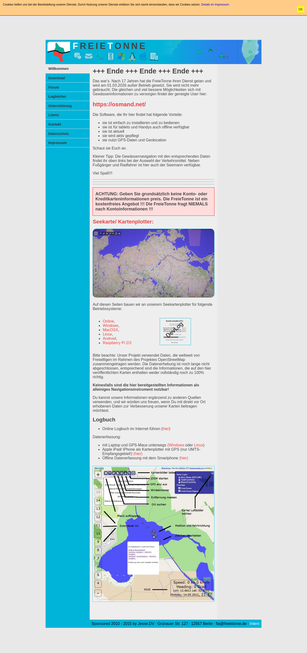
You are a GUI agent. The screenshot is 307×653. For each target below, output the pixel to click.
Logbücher (57, 96)
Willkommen (58, 69)
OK (301, 9)
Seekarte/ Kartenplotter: (123, 222)
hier (166, 429)
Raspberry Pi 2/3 (117, 343)
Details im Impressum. (215, 4)
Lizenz (53, 115)
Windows (110, 326)
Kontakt (54, 124)
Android (109, 338)
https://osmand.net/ (119, 104)
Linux (107, 334)
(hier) (137, 454)
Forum (53, 87)
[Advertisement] (153, 27)
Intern (255, 624)
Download (56, 78)
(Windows (175, 445)
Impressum (57, 143)
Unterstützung (60, 106)
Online (108, 321)
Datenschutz (58, 134)
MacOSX (110, 330)
